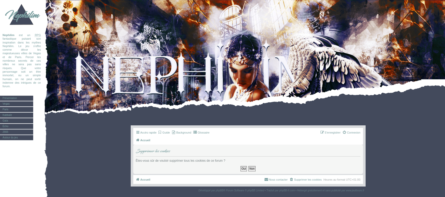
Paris (5, 109)
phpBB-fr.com (287, 190)
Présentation (10, 98)
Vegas (6, 103)
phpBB (219, 190)
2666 (5, 131)
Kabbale (7, 115)
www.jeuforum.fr (355, 190)
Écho (5, 126)
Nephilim (22, 15)
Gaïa (5, 120)
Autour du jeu (10, 137)
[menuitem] (164, 132)
